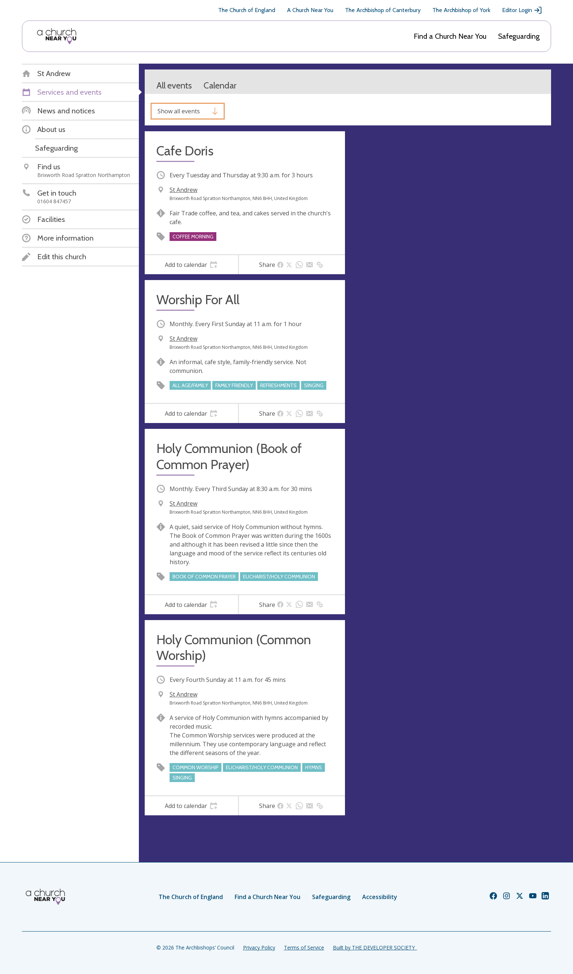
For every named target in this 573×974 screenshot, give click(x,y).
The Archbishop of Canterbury (383, 10)
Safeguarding (519, 36)
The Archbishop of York (461, 10)
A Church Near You (310, 10)
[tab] (191, 264)
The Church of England (246, 10)
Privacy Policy (259, 947)
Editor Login (522, 10)
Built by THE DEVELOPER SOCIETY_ (375, 947)
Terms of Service (304, 947)
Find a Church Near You (450, 36)
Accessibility (379, 897)
